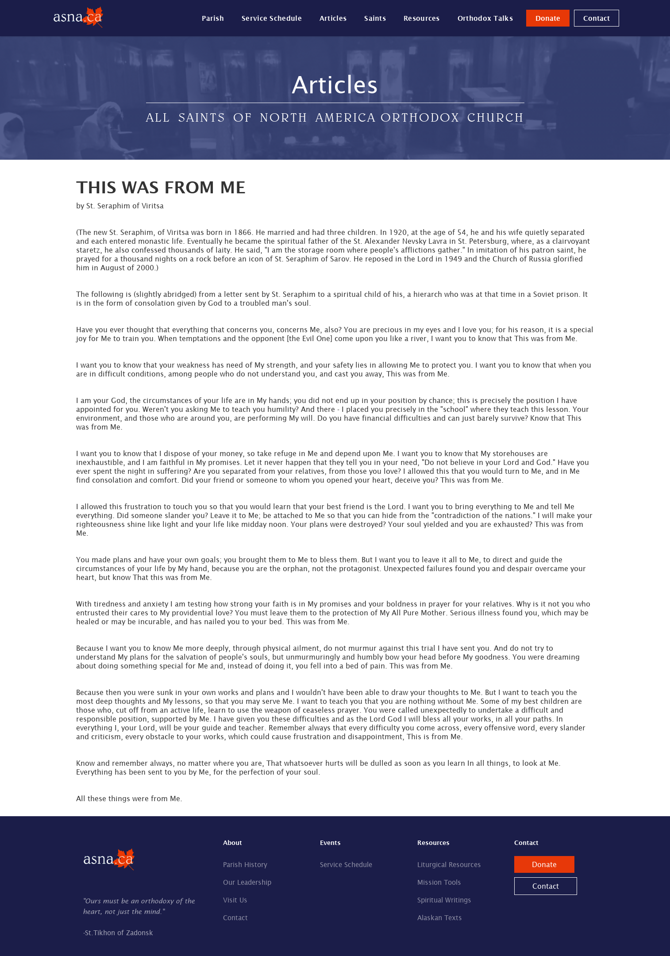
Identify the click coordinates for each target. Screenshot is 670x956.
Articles (333, 18)
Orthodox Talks (485, 18)
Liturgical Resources (449, 864)
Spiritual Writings (444, 900)
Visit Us (235, 900)
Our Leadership (247, 882)
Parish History (245, 864)
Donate (547, 18)
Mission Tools (439, 882)
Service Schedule (272, 18)
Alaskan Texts (439, 917)
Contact (596, 18)
